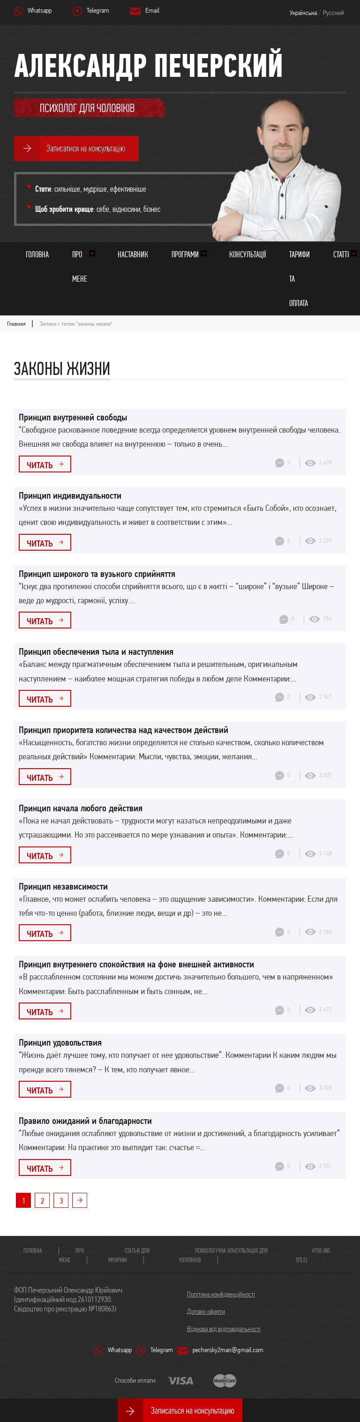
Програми (185, 254)
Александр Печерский (148, 65)
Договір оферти (206, 1311)
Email (152, 10)
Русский (333, 12)
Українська (303, 12)
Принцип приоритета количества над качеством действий (123, 729)
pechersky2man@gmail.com (228, 1350)
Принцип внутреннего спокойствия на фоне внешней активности (136, 964)
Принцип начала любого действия (80, 808)
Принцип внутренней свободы (73, 417)
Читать (40, 465)
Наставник (133, 254)
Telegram (98, 10)
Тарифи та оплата (299, 278)
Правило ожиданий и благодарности (85, 1120)
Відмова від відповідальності (224, 1329)
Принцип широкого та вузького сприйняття (97, 573)
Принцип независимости (63, 886)
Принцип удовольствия (60, 1042)
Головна (37, 254)
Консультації (247, 254)
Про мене (79, 266)
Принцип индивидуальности (70, 495)
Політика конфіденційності (221, 1294)
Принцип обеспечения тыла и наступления (96, 651)
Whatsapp (40, 10)
